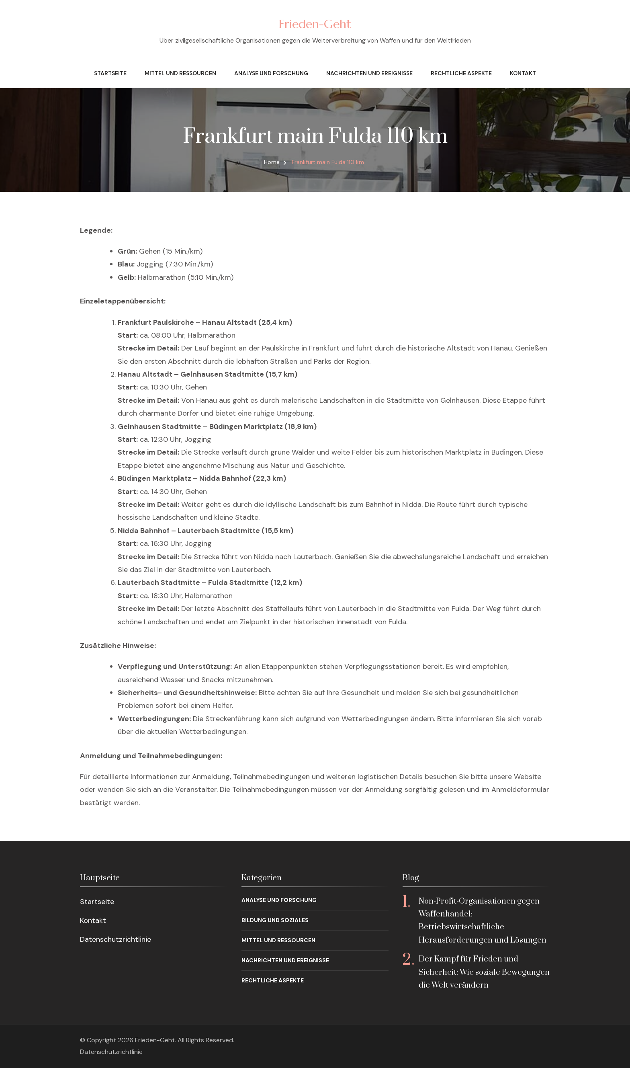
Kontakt (523, 73)
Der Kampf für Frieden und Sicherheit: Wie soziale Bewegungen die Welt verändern (484, 972)
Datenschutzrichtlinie (115, 939)
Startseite (110, 73)
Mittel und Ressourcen (180, 73)
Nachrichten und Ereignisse (369, 73)
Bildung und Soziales (275, 920)
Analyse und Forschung (271, 73)
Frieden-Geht (315, 23)
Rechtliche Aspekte (461, 73)
